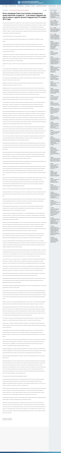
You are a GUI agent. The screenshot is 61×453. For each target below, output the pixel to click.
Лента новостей (53, 10)
